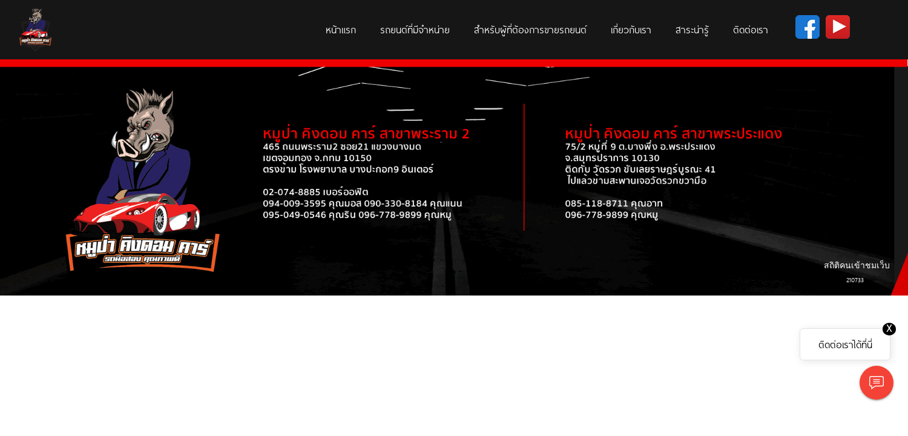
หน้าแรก (341, 29)
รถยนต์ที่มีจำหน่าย (415, 29)
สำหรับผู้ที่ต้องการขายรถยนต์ (530, 29)
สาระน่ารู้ (692, 29)
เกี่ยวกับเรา (631, 29)
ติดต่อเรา (750, 29)
